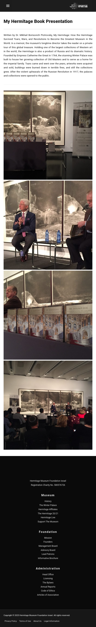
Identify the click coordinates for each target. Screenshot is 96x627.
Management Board (47, 546)
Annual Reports (48, 587)
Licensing (47, 578)
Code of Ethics (48, 590)
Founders (48, 542)
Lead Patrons (48, 554)
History (48, 501)
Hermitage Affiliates (48, 509)
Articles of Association (48, 595)
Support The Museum (48, 521)
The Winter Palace (48, 505)
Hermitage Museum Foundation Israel (48, 481)
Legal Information (51, 621)
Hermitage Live (48, 517)
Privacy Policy (11, 621)
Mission (48, 538)
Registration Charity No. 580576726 (48, 485)
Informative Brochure (48, 558)
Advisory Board (48, 550)
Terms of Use (25, 621)
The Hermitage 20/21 (48, 513)
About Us (37, 621)
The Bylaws (48, 582)
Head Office (48, 574)
